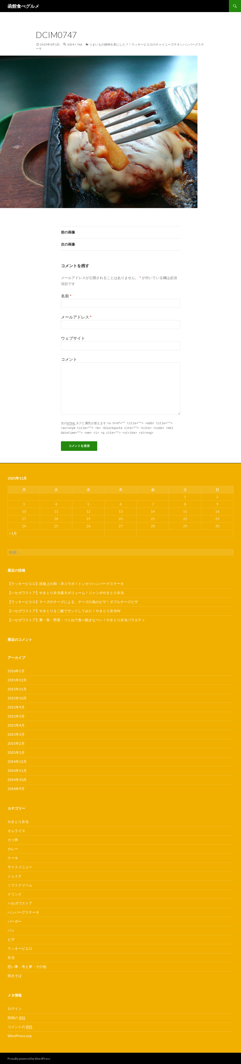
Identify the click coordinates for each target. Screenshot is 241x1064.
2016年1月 (16, 670)
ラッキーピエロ (20, 947)
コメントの (20, 1026)
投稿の (16, 1017)
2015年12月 (17, 679)
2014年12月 (17, 761)
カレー (13, 848)
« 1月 (13, 532)
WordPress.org (19, 1035)
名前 (66, 295)
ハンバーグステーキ (23, 911)
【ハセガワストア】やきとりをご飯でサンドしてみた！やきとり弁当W (64, 610)
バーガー (15, 920)
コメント (69, 359)
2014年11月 (17, 770)
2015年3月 (16, 733)
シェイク (15, 875)
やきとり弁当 (18, 821)
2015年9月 (16, 706)
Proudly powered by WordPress (29, 1058)
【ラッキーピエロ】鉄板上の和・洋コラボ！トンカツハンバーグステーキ (66, 583)
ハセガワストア (20, 902)
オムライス (16, 830)
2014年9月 (16, 788)
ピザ (11, 938)
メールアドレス (76, 316)
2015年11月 (17, 688)
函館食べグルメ (23, 6)
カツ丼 (13, 839)
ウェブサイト (73, 338)
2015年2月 (16, 742)
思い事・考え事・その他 (27, 966)
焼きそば (15, 975)
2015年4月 (16, 724)
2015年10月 (17, 697)
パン (11, 929)
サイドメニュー (20, 866)
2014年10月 (17, 779)
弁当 (11, 957)
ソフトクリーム (20, 884)
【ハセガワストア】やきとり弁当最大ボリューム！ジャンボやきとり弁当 (66, 592)
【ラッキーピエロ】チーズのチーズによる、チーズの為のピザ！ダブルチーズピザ (73, 601)
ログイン (15, 1008)
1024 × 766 (74, 44)
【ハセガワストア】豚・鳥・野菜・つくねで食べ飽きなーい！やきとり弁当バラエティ (76, 619)
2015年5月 (16, 715)
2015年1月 (16, 752)
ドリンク (15, 893)
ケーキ (13, 857)
